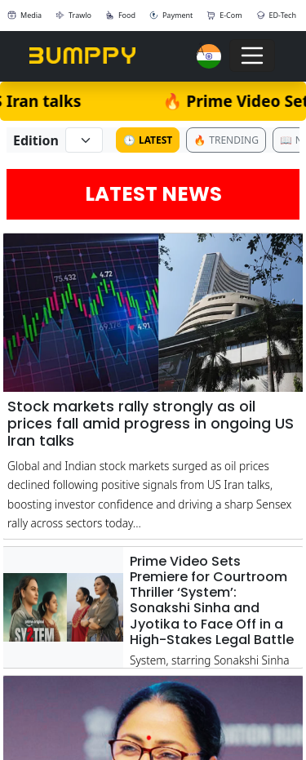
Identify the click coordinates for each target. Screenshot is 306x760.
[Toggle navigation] (252, 55)
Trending (226, 140)
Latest (147, 140)
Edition (36, 140)
